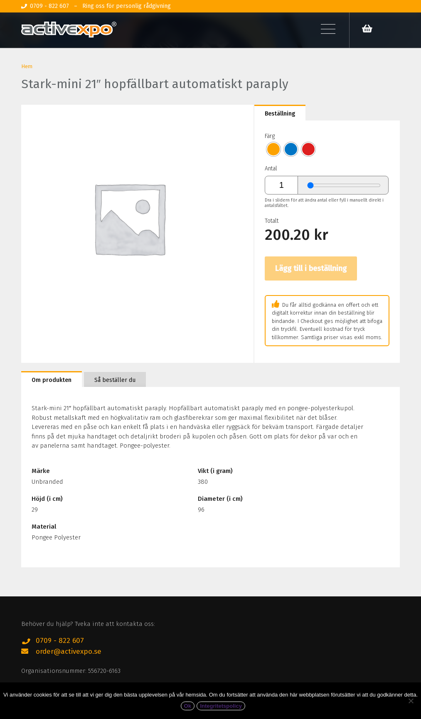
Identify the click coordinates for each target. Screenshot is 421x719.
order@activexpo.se (68, 651)
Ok (187, 706)
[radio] (273, 149)
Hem (26, 66)
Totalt (271, 220)
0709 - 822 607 (60, 640)
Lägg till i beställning (311, 268)
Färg (270, 136)
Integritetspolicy (220, 706)
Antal (271, 168)
